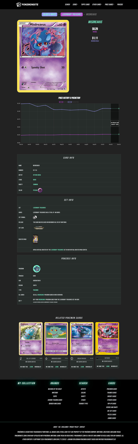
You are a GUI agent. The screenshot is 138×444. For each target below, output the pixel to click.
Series (75, 4)
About (55, 427)
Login (31, 367)
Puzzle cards (111, 414)
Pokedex (120, 4)
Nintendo (55, 393)
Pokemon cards (112, 389)
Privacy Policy (74, 427)
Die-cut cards (111, 411)
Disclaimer (64, 427)
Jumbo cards (112, 418)
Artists (83, 389)
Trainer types (83, 404)
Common (35, 184)
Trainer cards (111, 393)
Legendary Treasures (71, 14)
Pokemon (35, 290)
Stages (83, 400)
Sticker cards (111, 400)
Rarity (83, 396)
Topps (55, 396)
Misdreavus (41, 295)
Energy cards (111, 396)
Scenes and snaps (111, 407)
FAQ (59, 427)
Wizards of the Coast (55, 389)
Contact (82, 427)
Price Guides (109, 4)
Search (67, 4)
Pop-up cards (111, 404)
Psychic (35, 190)
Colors (83, 393)
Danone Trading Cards (55, 400)
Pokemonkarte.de (110, 439)
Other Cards (96, 4)
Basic (34, 180)
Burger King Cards (55, 404)
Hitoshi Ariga (37, 175)
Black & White (49, 14)
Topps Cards (85, 4)
